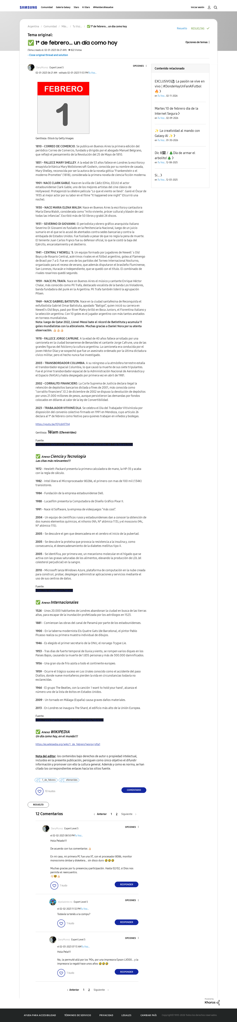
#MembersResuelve (103, 7)
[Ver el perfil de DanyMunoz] (42, 67)
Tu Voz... (92, 72)
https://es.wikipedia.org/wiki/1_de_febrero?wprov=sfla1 (68, 744)
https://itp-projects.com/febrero (54, 590)
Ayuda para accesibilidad (40, 1015)
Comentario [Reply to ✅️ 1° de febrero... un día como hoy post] (134, 790)
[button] (140, 66)
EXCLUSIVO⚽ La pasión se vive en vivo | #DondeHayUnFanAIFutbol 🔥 (180, 86)
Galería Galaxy (63, 7)
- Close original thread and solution (48, 55)
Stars (76, 7)
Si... (157, 175)
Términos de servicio (77, 1015)
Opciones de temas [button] (196, 42)
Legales (126, 1015)
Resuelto (182, 28)
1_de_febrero (49, 780)
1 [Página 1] (111, 814)
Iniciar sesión (197, 7)
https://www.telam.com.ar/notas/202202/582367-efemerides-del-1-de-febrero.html (84, 444)
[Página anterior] (101, 814)
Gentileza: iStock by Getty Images (55, 138)
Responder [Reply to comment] (126, 884)
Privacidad (106, 1015)
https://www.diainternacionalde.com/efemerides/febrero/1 (70, 719)
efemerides (71, 780)
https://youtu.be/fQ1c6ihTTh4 (53, 424)
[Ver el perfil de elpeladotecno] (65, 902)
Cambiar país (149, 1015)
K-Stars (86, 7)
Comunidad (47, 7)
